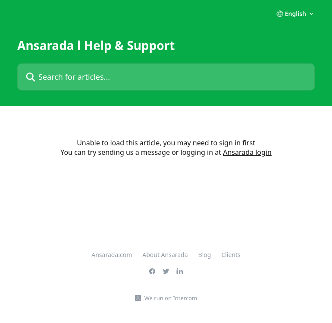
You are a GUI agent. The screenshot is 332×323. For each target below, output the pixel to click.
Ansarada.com (111, 255)
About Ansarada (165, 255)
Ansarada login (247, 152)
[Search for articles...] (166, 77)
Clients (230, 255)
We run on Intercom (170, 298)
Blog (204, 255)
